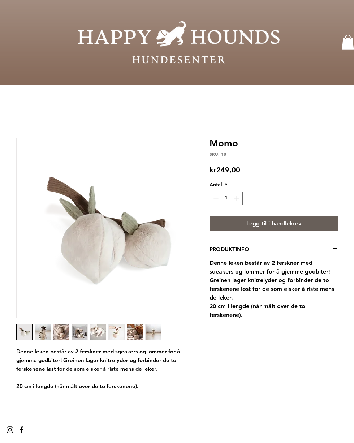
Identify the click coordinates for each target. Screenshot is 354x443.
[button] (348, 42)
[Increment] (237, 198)
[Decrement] (215, 198)
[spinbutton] (226, 198)
